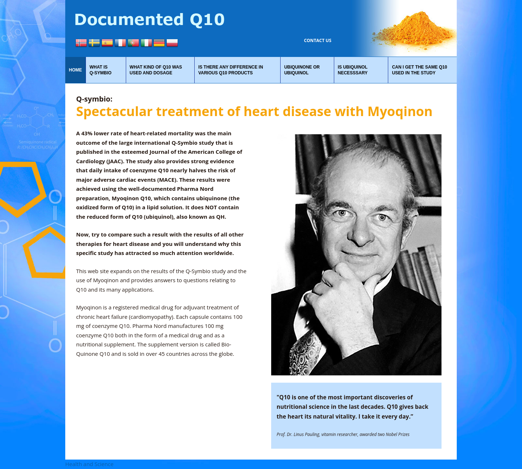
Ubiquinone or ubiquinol (302, 70)
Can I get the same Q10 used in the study (419, 70)
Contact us (317, 40)
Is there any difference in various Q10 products (230, 70)
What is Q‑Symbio (101, 70)
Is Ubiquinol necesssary (353, 70)
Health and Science (89, 464)
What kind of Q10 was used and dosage (156, 70)
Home (75, 70)
